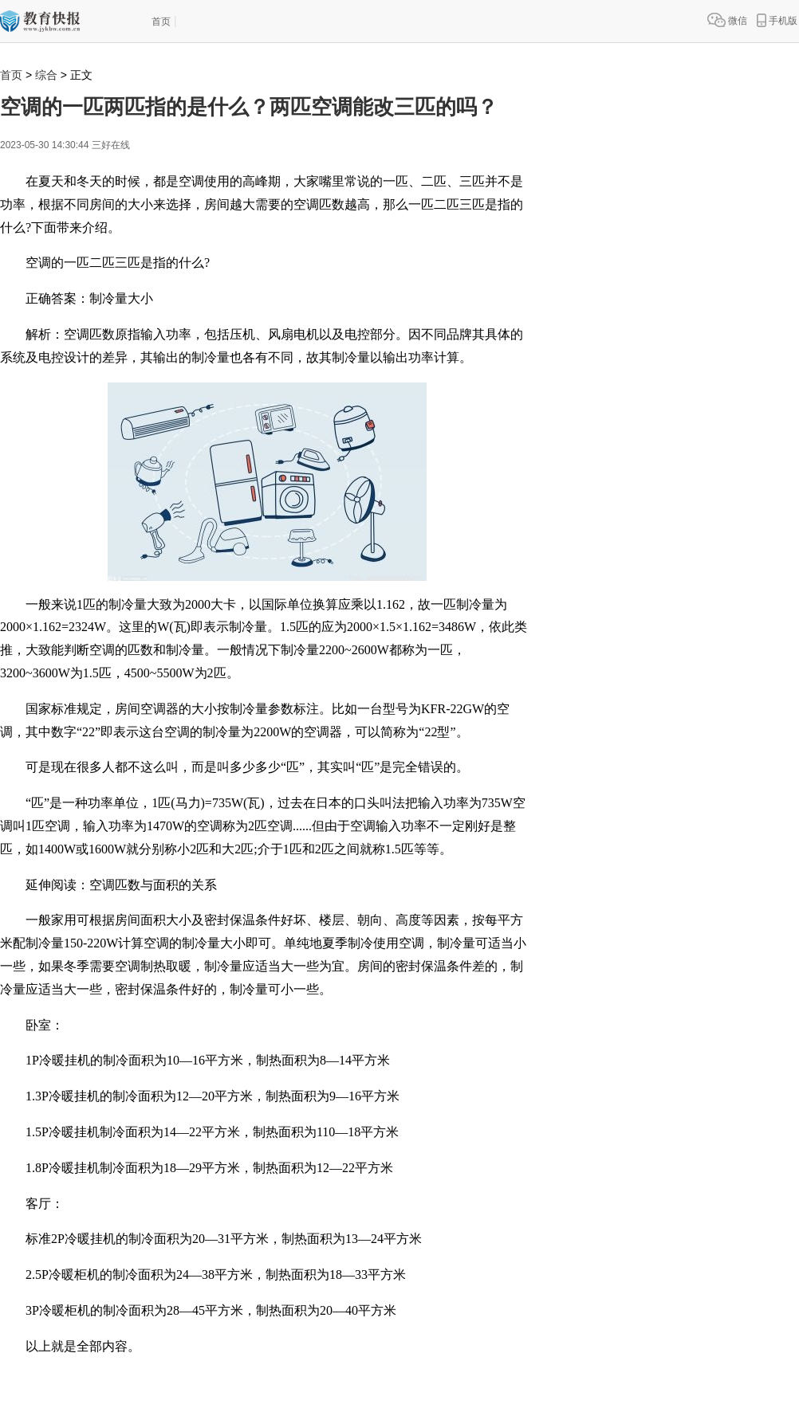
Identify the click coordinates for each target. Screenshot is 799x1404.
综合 (46, 75)
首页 (161, 21)
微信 (727, 20)
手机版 (777, 20)
